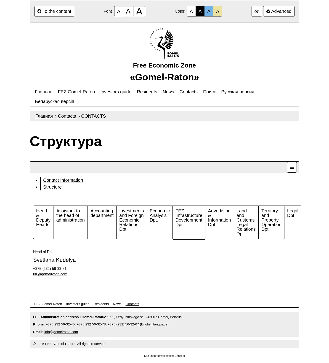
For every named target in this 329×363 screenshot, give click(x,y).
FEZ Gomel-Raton (76, 91)
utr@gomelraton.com (50, 274)
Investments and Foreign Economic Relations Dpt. (131, 220)
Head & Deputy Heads (43, 217)
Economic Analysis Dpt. (160, 215)
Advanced (279, 11)
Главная (43, 91)
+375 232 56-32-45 (60, 324)
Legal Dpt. (292, 213)
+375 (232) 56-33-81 (49, 269)
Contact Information (63, 180)
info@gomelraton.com (61, 332)
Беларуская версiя (54, 101)
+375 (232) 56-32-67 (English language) (138, 324)
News (168, 91)
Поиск (209, 91)
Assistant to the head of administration (70, 215)
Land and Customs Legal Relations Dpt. (246, 222)
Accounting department (102, 213)
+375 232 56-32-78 (91, 324)
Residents (147, 91)
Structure (52, 187)
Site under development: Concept (164, 356)
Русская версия (237, 91)
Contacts (189, 91)
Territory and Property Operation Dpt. (271, 220)
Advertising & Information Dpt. (219, 217)
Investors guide (115, 91)
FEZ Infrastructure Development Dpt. (188, 217)
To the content (54, 11)
